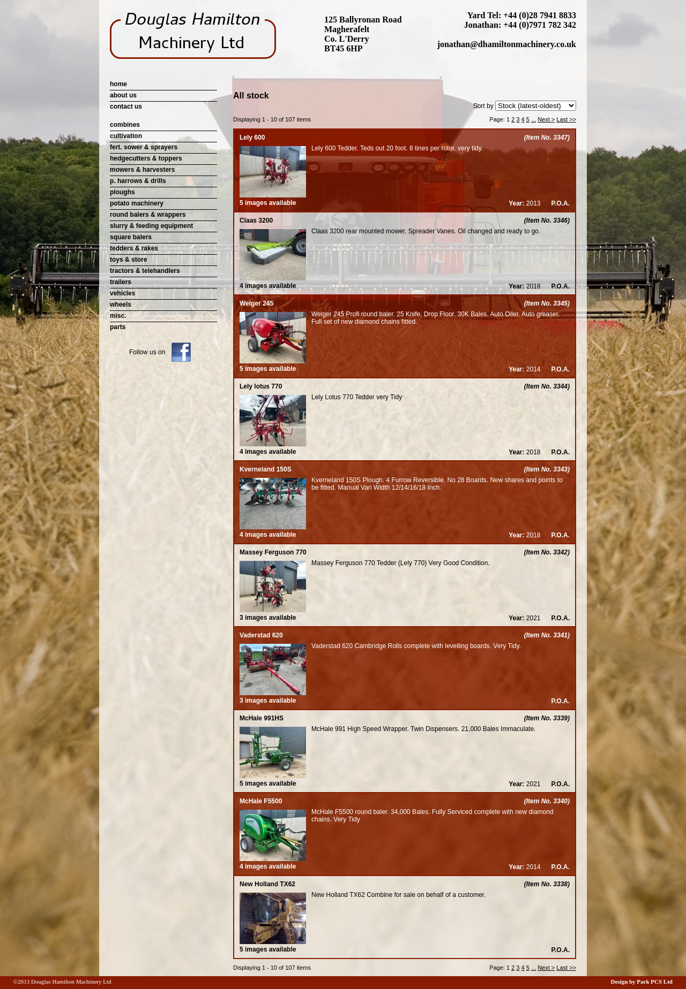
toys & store (128, 259)
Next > (546, 119)
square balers (131, 237)
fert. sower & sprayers (143, 147)
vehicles (122, 293)
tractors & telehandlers (145, 271)
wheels (120, 304)
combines (125, 124)
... (533, 119)
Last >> (566, 119)
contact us (126, 106)
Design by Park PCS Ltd (641, 981)
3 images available (273, 613)
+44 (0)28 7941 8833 (539, 15)
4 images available (273, 282)
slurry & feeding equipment (151, 226)
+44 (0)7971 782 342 (539, 24)
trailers (120, 282)
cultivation (126, 136)
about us (123, 95)
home (118, 84)
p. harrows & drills (138, 181)
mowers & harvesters (142, 169)
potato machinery (136, 203)
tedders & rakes (134, 248)
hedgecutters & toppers (146, 158)
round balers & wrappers (147, 214)
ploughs (122, 192)
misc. (118, 315)
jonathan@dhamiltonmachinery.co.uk (506, 44)
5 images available (273, 199)
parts (117, 327)
